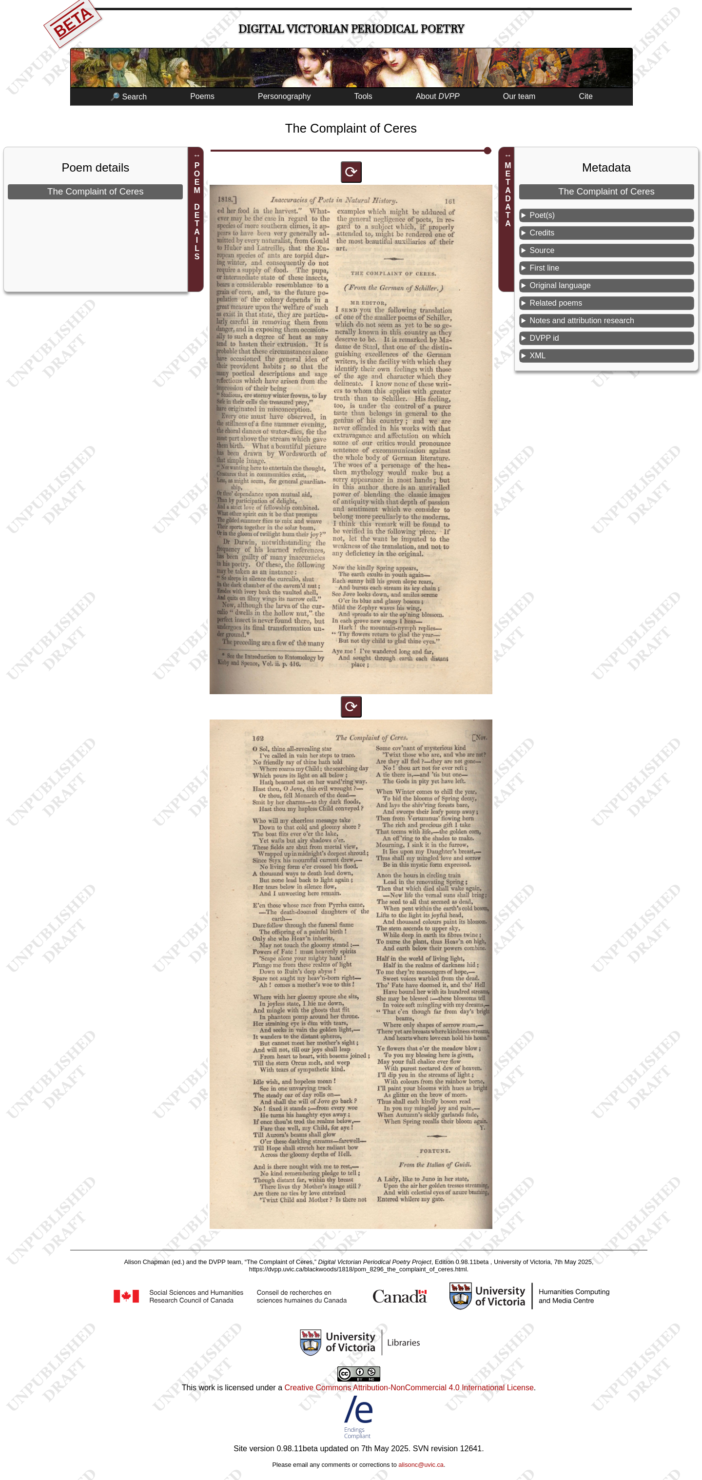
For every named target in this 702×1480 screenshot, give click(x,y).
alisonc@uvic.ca (421, 1464)
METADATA (508, 194)
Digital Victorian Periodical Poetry (351, 29)
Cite (585, 96)
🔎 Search (128, 97)
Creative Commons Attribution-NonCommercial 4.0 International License (408, 1387)
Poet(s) (542, 215)
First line (544, 268)
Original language (560, 285)
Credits (542, 233)
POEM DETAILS (197, 211)
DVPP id (544, 338)
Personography (284, 96)
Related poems (556, 303)
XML (538, 355)
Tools (363, 96)
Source (542, 250)
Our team (519, 96)
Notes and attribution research (582, 320)
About (438, 96)
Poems (202, 96)
